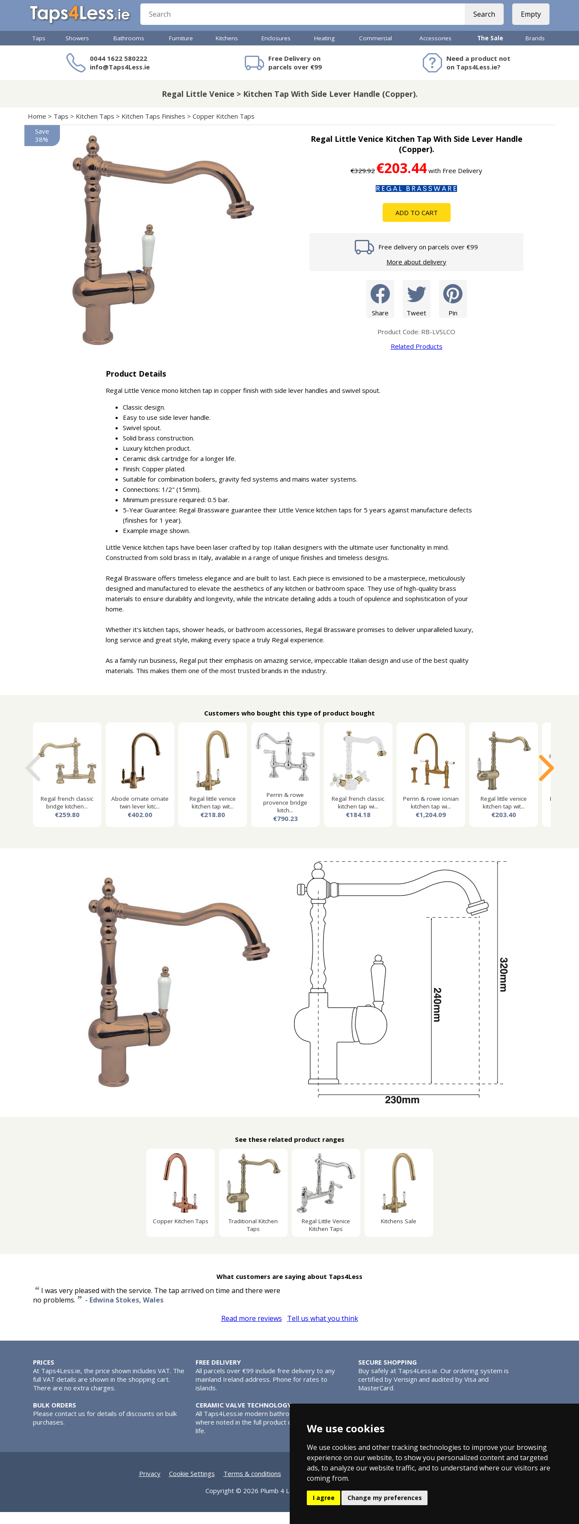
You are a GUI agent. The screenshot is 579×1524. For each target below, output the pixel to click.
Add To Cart (416, 224)
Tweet (417, 310)
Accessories (435, 50)
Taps (39, 50)
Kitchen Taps (95, 128)
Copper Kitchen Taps (224, 128)
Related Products (416, 358)
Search (481, 21)
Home (37, 128)
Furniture (181, 50)
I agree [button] (324, 1498)
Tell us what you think (322, 1330)
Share (380, 310)
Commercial (375, 50)
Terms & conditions (252, 1485)
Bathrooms (128, 50)
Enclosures (276, 50)
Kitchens (227, 50)
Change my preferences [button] (384, 1498)
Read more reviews (251, 1330)
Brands (535, 50)
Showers (77, 50)
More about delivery (416, 273)
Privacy (149, 1485)
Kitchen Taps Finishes (153, 128)
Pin (453, 310)
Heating (324, 50)
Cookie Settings (192, 1485)
